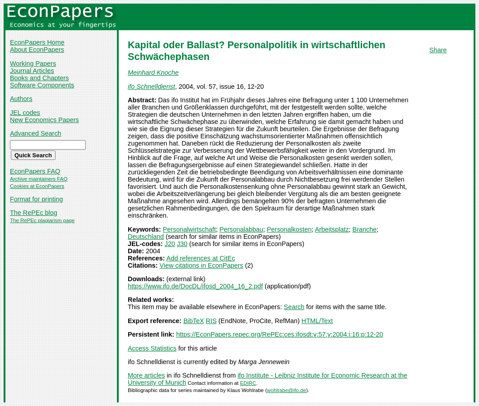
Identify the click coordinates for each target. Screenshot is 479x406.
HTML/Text (317, 320)
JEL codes (25, 112)
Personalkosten (289, 229)
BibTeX (193, 320)
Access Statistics (152, 348)
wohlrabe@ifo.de (286, 390)
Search (294, 306)
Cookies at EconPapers (37, 186)
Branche (365, 229)
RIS (211, 320)
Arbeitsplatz (332, 229)
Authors (21, 98)
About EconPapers (37, 49)
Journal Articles (32, 70)
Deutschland (146, 236)
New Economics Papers (44, 119)
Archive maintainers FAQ (38, 179)
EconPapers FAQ (35, 171)
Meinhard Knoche (153, 72)
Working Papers (33, 63)
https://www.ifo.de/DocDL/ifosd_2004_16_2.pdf (195, 286)
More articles (146, 375)
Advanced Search (35, 133)
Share (437, 50)
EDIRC (248, 383)
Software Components (42, 85)
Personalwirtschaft (189, 229)
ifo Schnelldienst (151, 86)
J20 (170, 243)
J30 (182, 243)
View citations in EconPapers (201, 265)
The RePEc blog (33, 212)
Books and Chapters (39, 78)
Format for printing (36, 199)
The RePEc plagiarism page (42, 220)
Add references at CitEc (201, 258)
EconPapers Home (37, 42)
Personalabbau (241, 229)
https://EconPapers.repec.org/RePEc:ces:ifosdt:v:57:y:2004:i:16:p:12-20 (279, 334)
